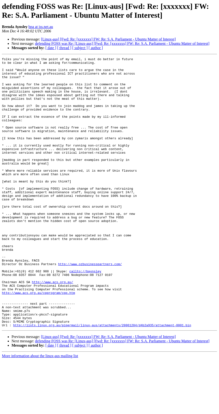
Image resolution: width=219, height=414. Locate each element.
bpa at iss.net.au (41, 27)
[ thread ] (64, 48)
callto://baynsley (85, 314)
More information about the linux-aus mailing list (40, 410)
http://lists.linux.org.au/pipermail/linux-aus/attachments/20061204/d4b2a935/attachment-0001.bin (102, 379)
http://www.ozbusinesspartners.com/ (90, 305)
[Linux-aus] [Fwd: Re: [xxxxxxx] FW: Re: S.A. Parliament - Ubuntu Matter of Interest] (108, 39)
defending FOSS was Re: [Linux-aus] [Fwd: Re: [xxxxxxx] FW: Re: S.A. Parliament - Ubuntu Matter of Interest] (122, 43)
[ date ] (50, 48)
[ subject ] (80, 48)
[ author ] (96, 48)
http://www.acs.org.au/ (52, 327)
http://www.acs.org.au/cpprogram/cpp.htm (38, 340)
